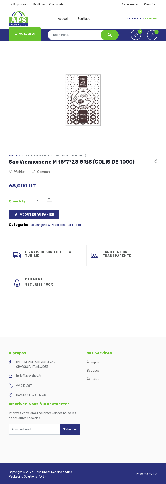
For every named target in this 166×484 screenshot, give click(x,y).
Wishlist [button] (17, 172)
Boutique (39, 4)
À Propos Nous (20, 4)
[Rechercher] (110, 35)
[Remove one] (49, 204)
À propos (93, 362)
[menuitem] (65, 18)
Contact (92, 379)
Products (14, 155)
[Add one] (49, 198)
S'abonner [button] (70, 429)
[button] (101, 18)
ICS (155, 474)
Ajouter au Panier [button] (34, 214)
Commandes (57, 4)
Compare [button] (41, 172)
